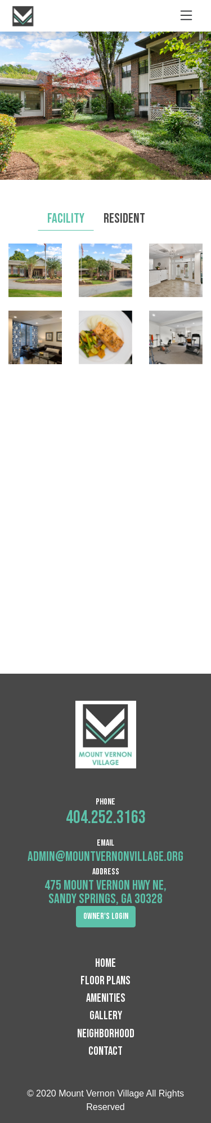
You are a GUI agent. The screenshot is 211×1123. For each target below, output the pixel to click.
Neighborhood (105, 1034)
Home (105, 963)
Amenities (105, 998)
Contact (105, 1051)
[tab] (164, 212)
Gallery (105, 1016)
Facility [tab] (65, 218)
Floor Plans (105, 981)
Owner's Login (105, 916)
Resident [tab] (124, 218)
